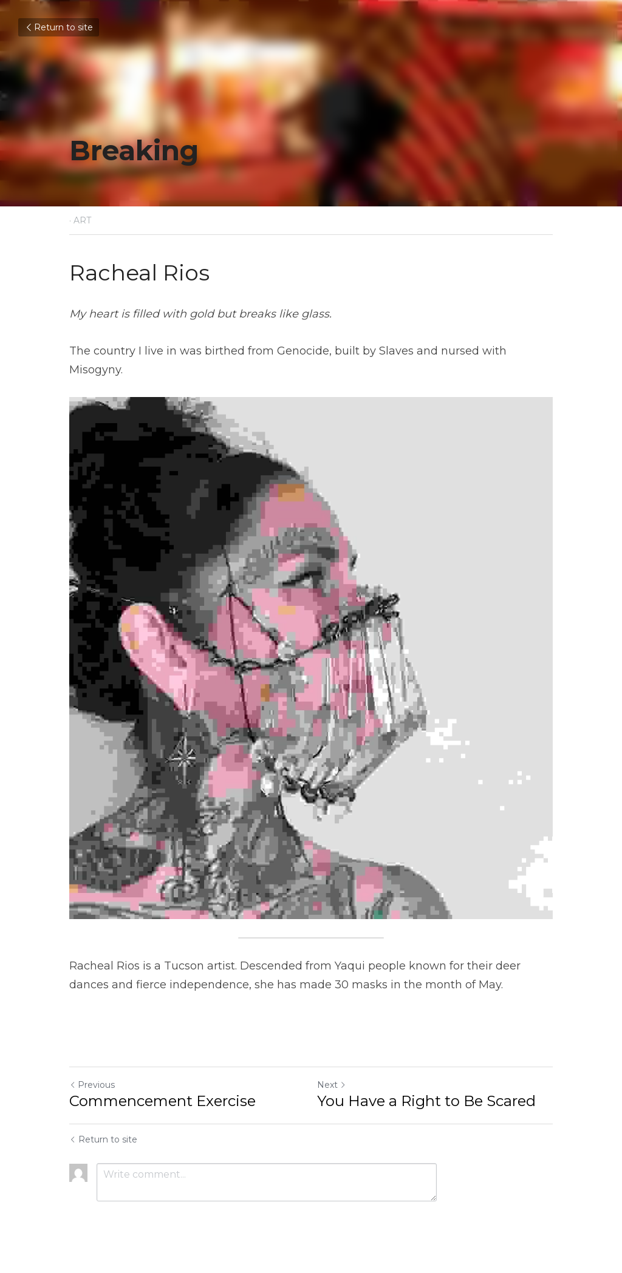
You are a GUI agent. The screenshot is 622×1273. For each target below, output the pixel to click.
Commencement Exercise (162, 1101)
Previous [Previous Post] (92, 1084)
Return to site (58, 27)
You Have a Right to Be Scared (426, 1101)
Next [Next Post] (331, 1084)
